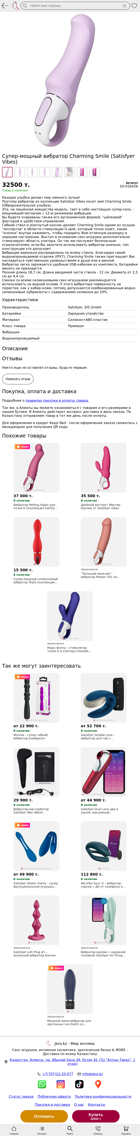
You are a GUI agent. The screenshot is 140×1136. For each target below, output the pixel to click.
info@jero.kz (92, 1074)
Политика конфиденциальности (103, 1097)
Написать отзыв (18, 379)
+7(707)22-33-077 (57, 1074)
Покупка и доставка (52, 1105)
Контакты (96, 1105)
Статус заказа (21, 1097)
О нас (79, 1105)
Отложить (44, 1116)
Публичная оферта (54, 1097)
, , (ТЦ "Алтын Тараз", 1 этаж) (72, 1062)
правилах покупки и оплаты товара (57, 400)
